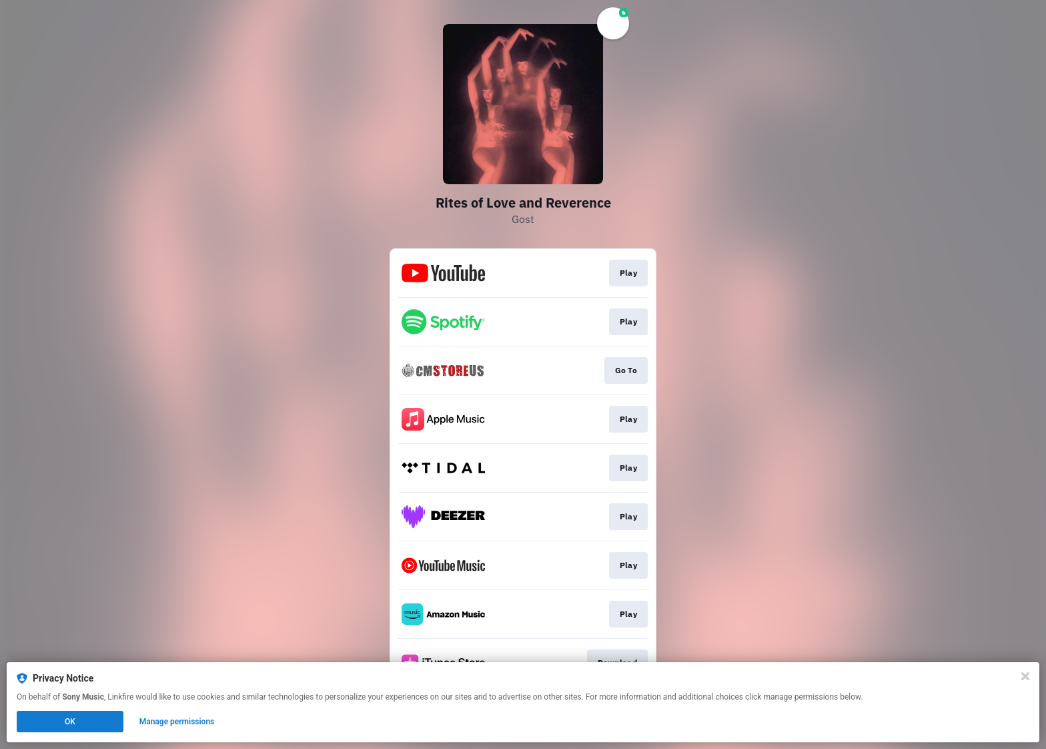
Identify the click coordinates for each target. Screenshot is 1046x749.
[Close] (1025, 676)
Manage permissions (177, 721)
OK (70, 721)
